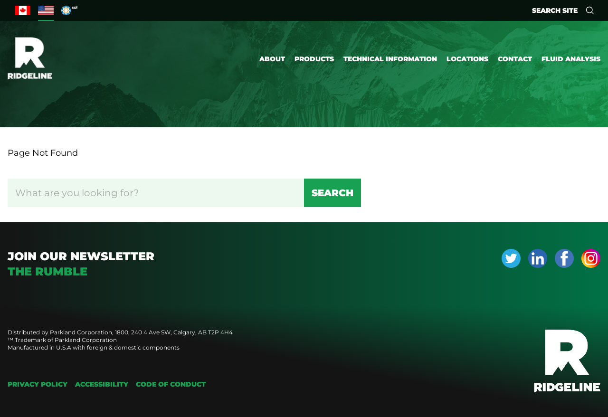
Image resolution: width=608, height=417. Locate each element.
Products (314, 59)
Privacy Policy (37, 384)
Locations (467, 59)
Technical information (390, 59)
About (272, 59)
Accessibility (101, 384)
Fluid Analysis (571, 59)
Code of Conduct (171, 384)
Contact (515, 59)
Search (332, 193)
